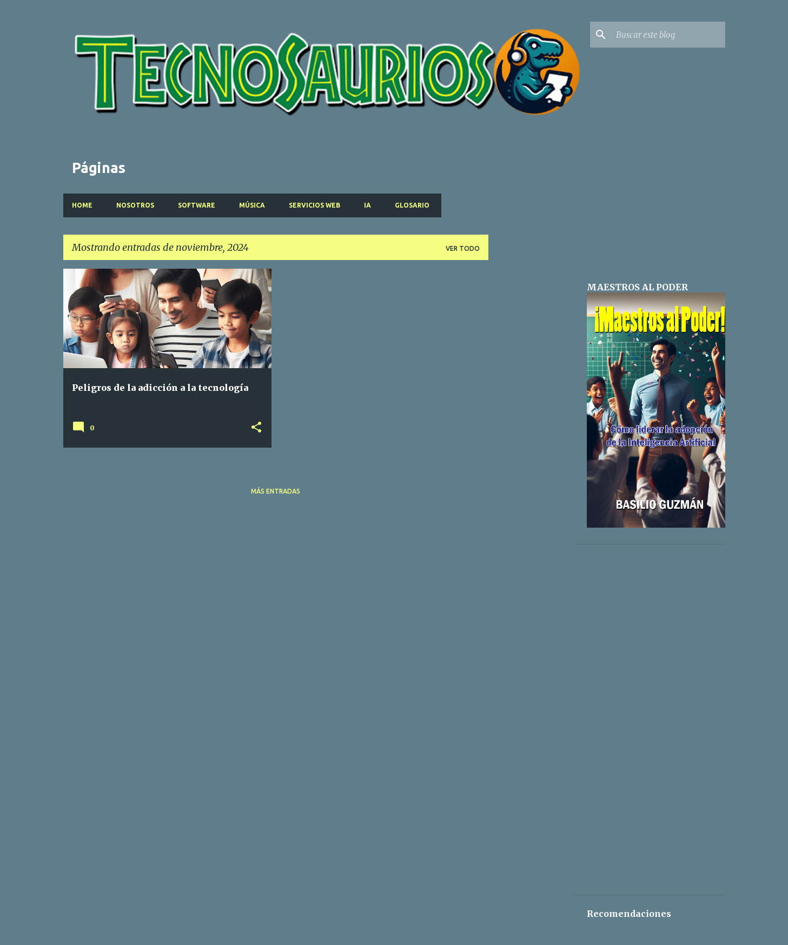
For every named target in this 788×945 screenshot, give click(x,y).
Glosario (412, 205)
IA (367, 205)
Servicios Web (314, 205)
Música (252, 205)
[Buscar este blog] (668, 35)
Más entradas (275, 491)
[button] (256, 428)
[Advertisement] (531, 431)
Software (196, 205)
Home (82, 205)
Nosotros (135, 205)
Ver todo (463, 248)
